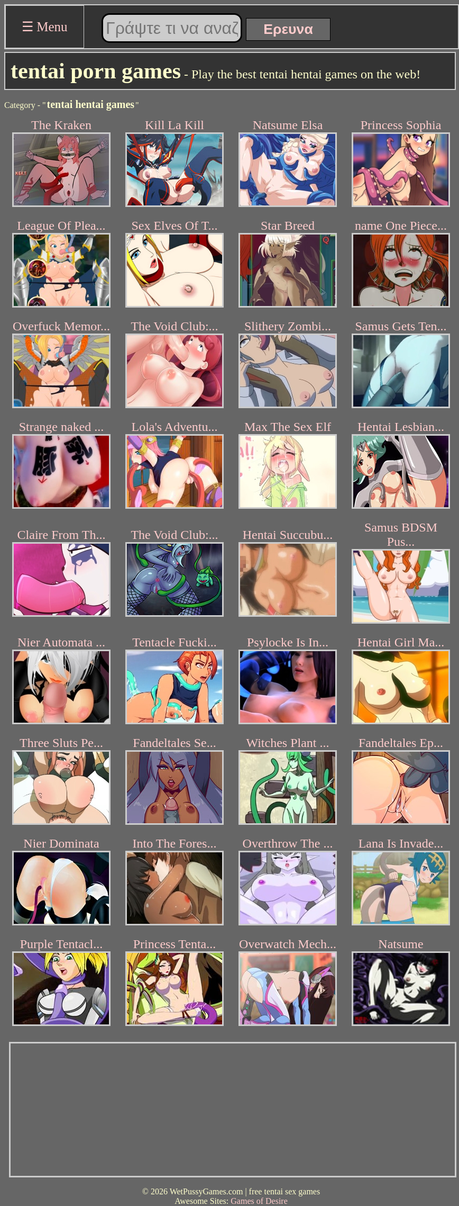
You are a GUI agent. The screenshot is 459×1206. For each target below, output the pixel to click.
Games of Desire (259, 1200)
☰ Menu (45, 27)
